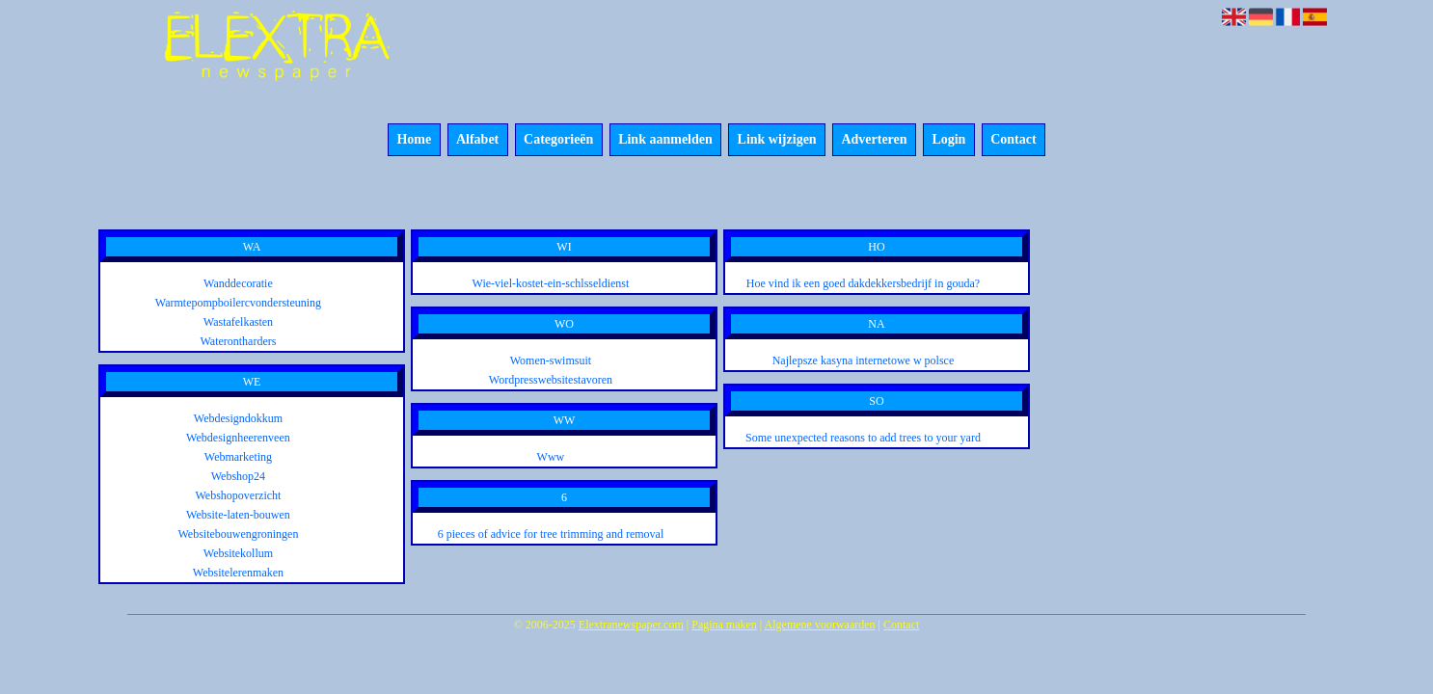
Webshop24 (238, 476)
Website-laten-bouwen (238, 514)
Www (551, 457)
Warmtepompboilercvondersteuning (238, 302)
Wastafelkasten (238, 322)
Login (948, 140)
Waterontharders (238, 341)
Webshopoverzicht (238, 495)
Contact (1013, 140)
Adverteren (873, 140)
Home (413, 140)
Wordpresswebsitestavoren (550, 380)
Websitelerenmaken (238, 572)
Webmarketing (238, 457)
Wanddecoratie (238, 283)
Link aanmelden (665, 140)
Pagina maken (724, 624)
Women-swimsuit (550, 360)
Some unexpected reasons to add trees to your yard (863, 437)
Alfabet (477, 140)
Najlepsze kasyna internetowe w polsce (863, 360)
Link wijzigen (777, 140)
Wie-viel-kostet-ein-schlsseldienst (551, 283)
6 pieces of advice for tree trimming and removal (551, 534)
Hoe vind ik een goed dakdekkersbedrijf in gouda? (863, 283)
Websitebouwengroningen (237, 534)
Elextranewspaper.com (631, 624)
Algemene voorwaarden (820, 624)
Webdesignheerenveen (238, 437)
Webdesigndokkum (238, 418)
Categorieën (558, 140)
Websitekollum (238, 553)
